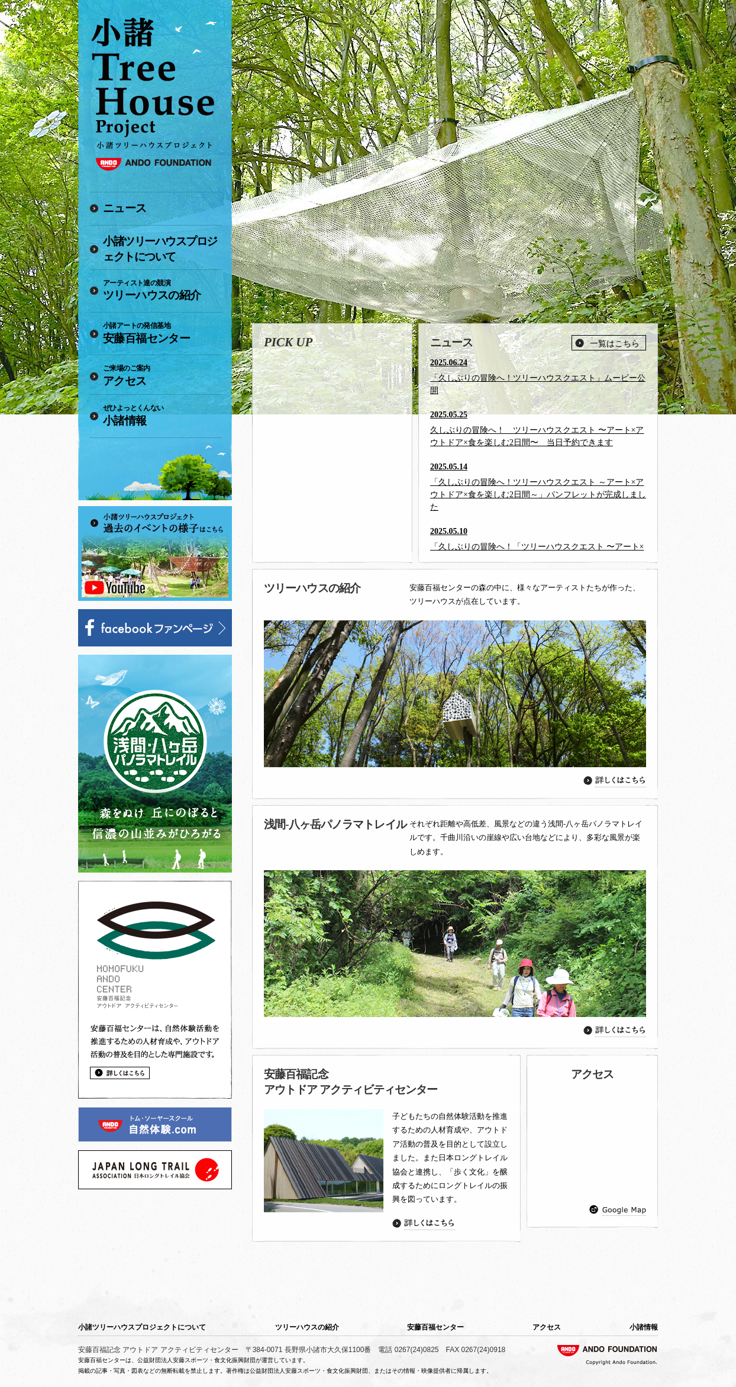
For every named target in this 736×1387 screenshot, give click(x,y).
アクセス (162, 375)
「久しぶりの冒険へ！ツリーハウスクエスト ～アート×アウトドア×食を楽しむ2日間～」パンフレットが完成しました (538, 494)
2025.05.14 (448, 466)
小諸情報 (162, 415)
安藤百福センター (162, 333)
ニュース (125, 208)
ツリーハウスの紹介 (162, 290)
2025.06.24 (448, 362)
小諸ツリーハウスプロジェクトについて (160, 249)
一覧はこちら (615, 343)
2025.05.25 (448, 414)
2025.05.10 (448, 531)
